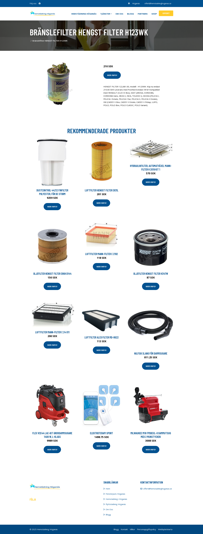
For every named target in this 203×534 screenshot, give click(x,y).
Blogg (130, 13)
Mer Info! (112, 75)
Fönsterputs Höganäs (115, 494)
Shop (154, 13)
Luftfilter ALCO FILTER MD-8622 (102, 337)
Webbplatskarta (165, 529)
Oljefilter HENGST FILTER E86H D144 (52, 273)
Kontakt (124, 529)
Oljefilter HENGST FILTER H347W (150, 273)
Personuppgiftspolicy (146, 529)
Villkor (132, 529)
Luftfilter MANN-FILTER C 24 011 (52, 332)
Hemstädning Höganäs (83, 13)
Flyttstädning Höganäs (116, 504)
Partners (143, 13)
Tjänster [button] (105, 13)
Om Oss (109, 509)
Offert (166, 13)
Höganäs (136, 3)
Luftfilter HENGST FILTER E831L (101, 190)
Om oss (119, 13)
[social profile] (40, 3)
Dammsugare (134, 55)
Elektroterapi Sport (101, 433)
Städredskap (120, 55)
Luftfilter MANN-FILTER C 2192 (101, 254)
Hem (108, 488)
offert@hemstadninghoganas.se (157, 3)
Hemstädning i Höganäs (116, 499)
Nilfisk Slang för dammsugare (150, 353)
